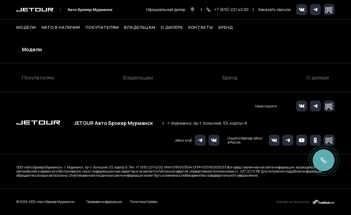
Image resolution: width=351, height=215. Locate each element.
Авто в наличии (60, 27)
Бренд (229, 77)
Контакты (200, 27)
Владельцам (138, 77)
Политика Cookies (143, 202)
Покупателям (38, 77)
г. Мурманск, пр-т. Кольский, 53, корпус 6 (207, 123)
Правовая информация (104, 202)
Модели (32, 49)
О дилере (172, 27)
